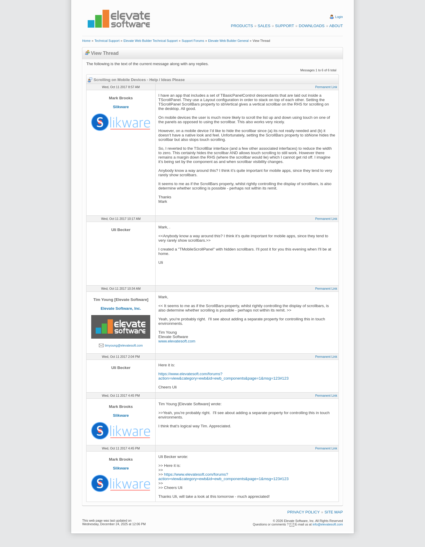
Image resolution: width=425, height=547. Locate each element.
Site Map (333, 512)
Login (339, 17)
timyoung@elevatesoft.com (124, 345)
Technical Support (107, 40)
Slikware (121, 107)
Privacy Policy (303, 512)
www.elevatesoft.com (176, 341)
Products (242, 26)
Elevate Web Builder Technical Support (150, 40)
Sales (264, 26)
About (336, 26)
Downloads (311, 26)
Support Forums (193, 40)
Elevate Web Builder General (228, 40)
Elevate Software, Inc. (121, 308)
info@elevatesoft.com (328, 524)
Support (284, 26)
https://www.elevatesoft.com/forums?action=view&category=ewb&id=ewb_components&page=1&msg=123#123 (223, 376)
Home (86, 40)
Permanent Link (326, 87)
